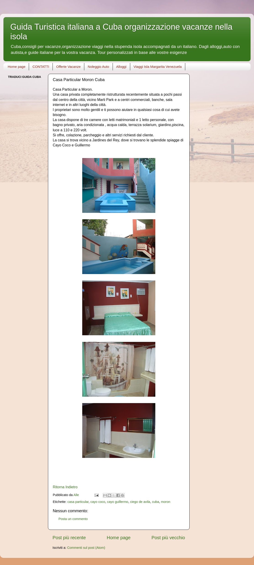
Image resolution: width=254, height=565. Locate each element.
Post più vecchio (168, 537)
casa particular (78, 502)
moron (165, 502)
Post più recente (69, 537)
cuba (155, 502)
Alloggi (121, 67)
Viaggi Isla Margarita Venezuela (158, 67)
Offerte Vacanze (68, 67)
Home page (17, 67)
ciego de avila (140, 502)
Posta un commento (73, 519)
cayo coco (97, 502)
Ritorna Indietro (65, 487)
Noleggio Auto (98, 67)
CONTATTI (40, 67)
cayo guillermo (117, 502)
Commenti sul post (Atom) (86, 547)
